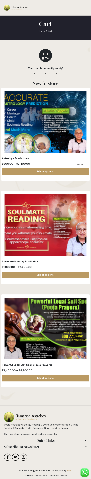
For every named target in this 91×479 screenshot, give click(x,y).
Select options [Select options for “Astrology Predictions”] (45, 171)
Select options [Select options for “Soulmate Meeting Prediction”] (45, 274)
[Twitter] (15, 457)
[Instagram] (23, 457)
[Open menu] (85, 8)
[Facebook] (7, 457)
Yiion (69, 470)
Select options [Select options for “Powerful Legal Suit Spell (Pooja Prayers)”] (45, 378)
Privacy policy (59, 475)
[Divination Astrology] (16, 8)
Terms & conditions (35, 475)
